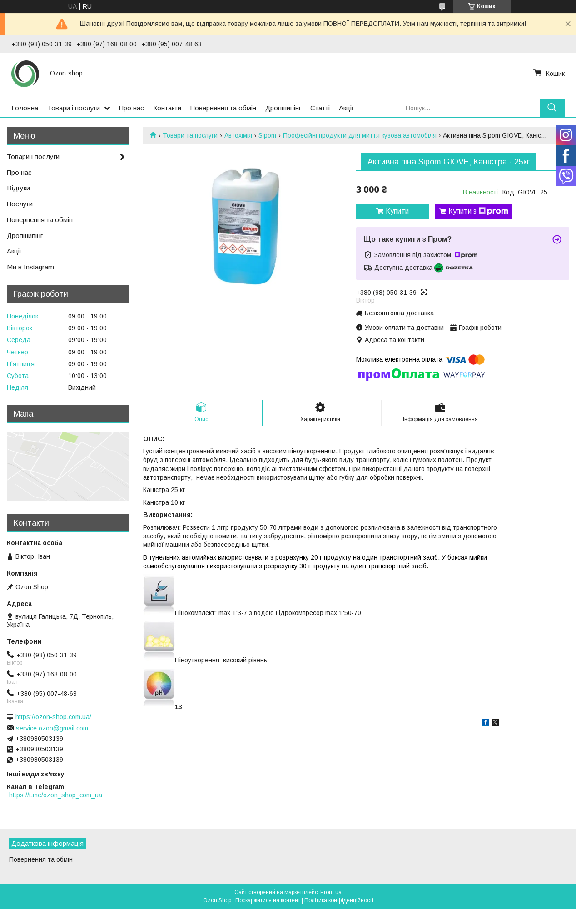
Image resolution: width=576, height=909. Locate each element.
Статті (320, 108)
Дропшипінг (283, 108)
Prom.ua (331, 892)
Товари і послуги (73, 108)
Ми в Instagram (30, 267)
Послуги (20, 204)
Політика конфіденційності (338, 900)
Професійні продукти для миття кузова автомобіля (360, 135)
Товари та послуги (190, 135)
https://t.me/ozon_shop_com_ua (55, 795)
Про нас (131, 108)
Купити (397, 211)
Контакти (167, 108)
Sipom (267, 135)
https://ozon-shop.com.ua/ (53, 716)
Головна (24, 108)
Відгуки (18, 188)
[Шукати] (552, 108)
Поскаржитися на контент (267, 900)
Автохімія (238, 135)
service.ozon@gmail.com (52, 728)
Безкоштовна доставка (399, 313)
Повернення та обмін (223, 108)
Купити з (478, 211)
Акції (346, 108)
